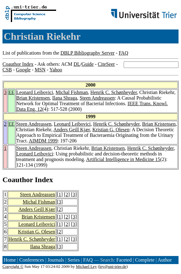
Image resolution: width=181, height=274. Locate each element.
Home (10, 260)
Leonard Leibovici (34, 92)
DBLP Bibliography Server (87, 53)
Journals (55, 260)
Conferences (31, 260)
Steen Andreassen (97, 98)
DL (76, 64)
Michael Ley (86, 266)
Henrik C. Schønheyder (113, 92)
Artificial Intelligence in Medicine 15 (123, 159)
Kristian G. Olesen (111, 129)
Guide (88, 64)
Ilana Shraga (64, 98)
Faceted (124, 260)
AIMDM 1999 (43, 140)
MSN (40, 69)
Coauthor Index (17, 64)
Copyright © (13, 266)
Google (23, 69)
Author (165, 260)
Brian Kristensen (33, 98)
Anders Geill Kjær (71, 129)
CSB (7, 69)
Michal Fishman (71, 92)
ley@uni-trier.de (112, 266)
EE (11, 92)
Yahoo (55, 69)
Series (74, 260)
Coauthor (17, 180)
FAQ (123, 53)
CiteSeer (106, 64)
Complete (144, 260)
